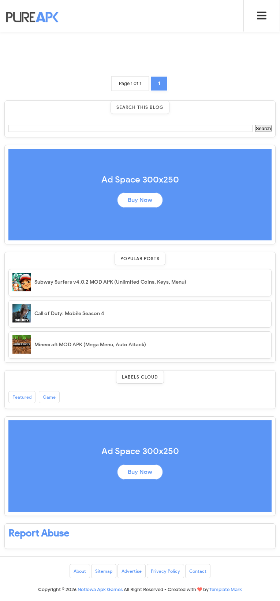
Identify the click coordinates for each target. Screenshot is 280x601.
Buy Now (140, 200)
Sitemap (103, 571)
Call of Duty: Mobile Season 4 (69, 313)
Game (49, 397)
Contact (197, 571)
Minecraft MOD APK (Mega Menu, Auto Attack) (90, 345)
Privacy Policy (165, 571)
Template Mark (225, 589)
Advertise (132, 571)
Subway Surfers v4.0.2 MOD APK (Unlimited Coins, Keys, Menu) (110, 282)
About (80, 571)
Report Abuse (38, 533)
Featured (21, 397)
